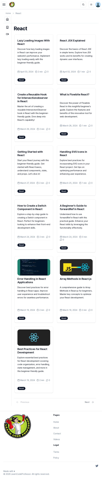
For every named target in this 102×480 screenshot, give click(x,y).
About (56, 428)
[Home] (7, 19)
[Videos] (7, 34)
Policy (56, 458)
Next (89, 402)
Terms (56, 452)
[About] (7, 27)
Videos (56, 439)
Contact (57, 433)
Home (8, 13)
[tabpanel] (55, 214)
